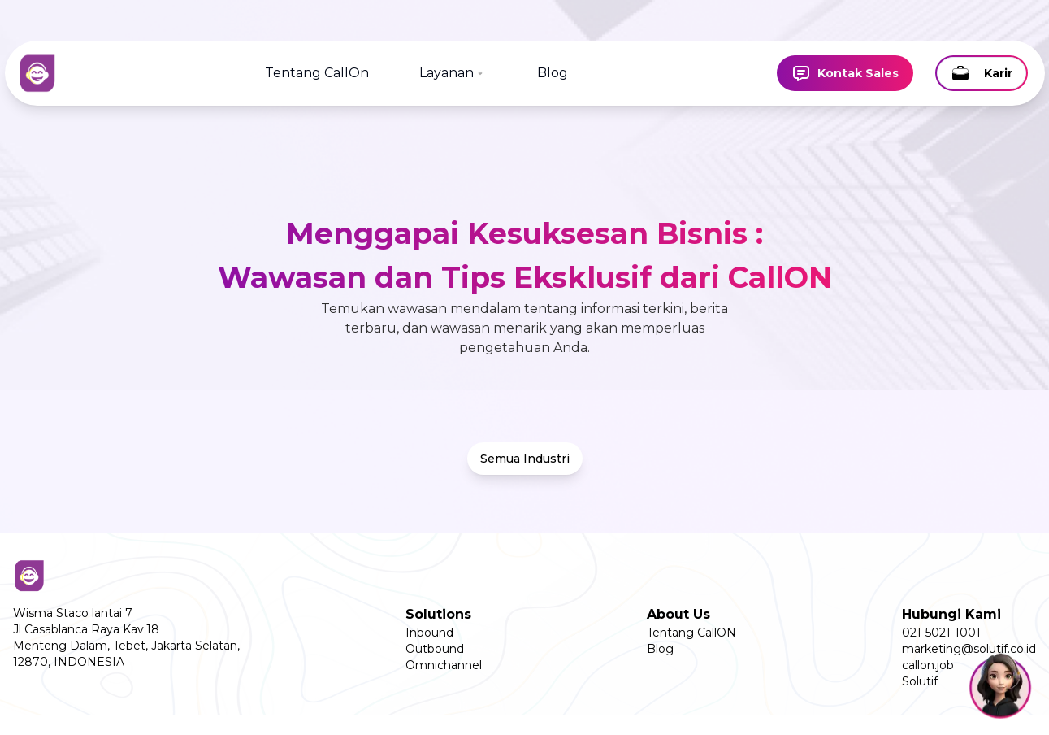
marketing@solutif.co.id (969, 648)
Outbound (434, 648)
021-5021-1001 (941, 632)
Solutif (920, 681)
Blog (552, 72)
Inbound (429, 632)
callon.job (928, 665)
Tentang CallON (691, 632)
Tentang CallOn (317, 72)
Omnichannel (443, 665)
